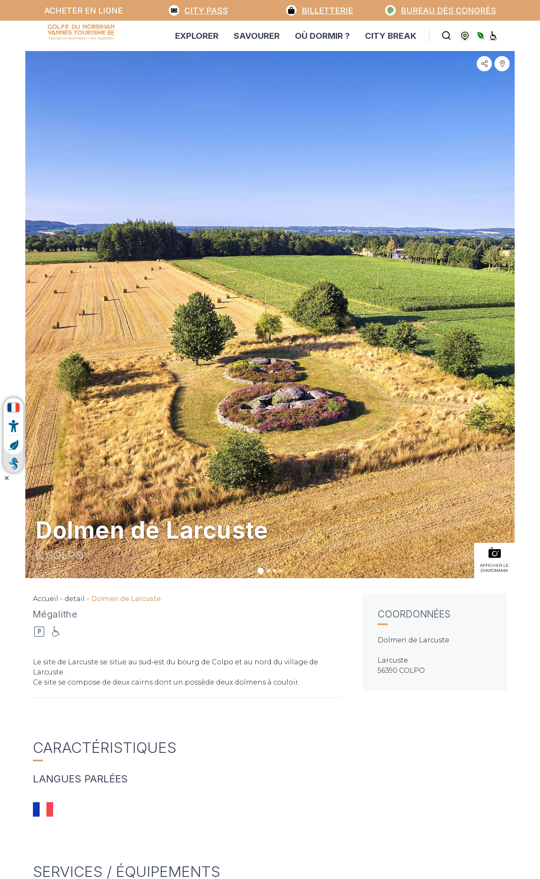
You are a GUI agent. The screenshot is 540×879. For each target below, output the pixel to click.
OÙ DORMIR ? (322, 36)
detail (75, 599)
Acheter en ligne (83, 10)
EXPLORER (197, 36)
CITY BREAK (390, 36)
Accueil (45, 599)
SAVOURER (257, 36)
